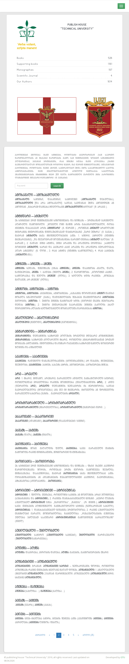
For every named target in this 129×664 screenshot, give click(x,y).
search (57, 185)
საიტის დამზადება (10, 655)
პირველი (40, 635)
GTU (123, 657)
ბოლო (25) (88, 635)
